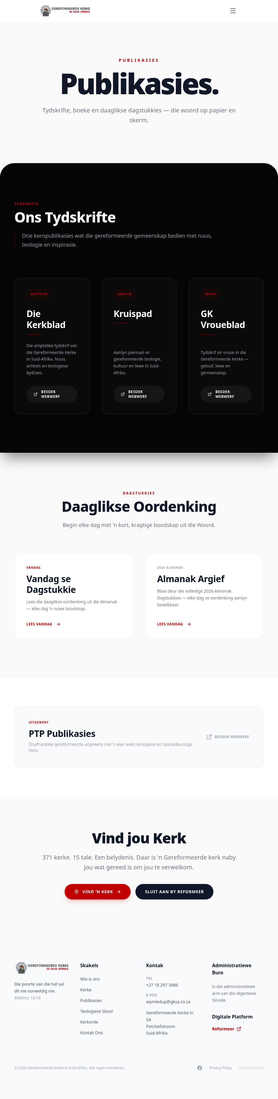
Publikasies (91, 1000)
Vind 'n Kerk (97, 891)
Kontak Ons (91, 1032)
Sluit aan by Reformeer (174, 891)
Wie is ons (90, 979)
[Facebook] (199, 1068)
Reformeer (227, 1029)
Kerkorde (89, 1022)
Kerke (86, 990)
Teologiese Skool (96, 1011)
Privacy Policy (220, 1068)
